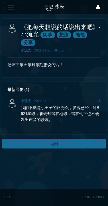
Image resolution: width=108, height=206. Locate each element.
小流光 (26, 50)
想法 (63, 34)
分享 (28, 42)
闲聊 (47, 34)
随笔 (80, 34)
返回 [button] (54, 143)
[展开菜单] (11, 7)
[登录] (98, 7)
